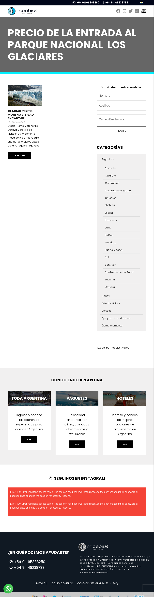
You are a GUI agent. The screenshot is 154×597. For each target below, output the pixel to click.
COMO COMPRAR (62, 583)
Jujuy (108, 227)
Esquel (109, 212)
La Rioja (109, 235)
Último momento (112, 325)
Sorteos (106, 310)
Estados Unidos (111, 303)
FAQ (115, 583)
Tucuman (110, 279)
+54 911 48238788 (115, 2)
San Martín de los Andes (119, 272)
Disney (106, 296)
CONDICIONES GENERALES (92, 583)
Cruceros (110, 198)
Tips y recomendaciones (117, 318)
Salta (108, 257)
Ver (29, 439)
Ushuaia (110, 287)
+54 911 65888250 (86, 2)
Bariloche (110, 168)
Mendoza (110, 242)
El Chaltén (111, 205)
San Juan (110, 264)
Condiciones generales (120, 563)
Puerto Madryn (114, 250)
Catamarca (112, 183)
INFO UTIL (41, 583)
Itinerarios (111, 220)
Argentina (108, 159)
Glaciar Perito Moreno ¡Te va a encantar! (21, 114)
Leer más (19, 155)
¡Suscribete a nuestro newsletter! (121, 87)
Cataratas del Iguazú (118, 190)
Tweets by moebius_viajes (113, 347)
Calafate (110, 175)
